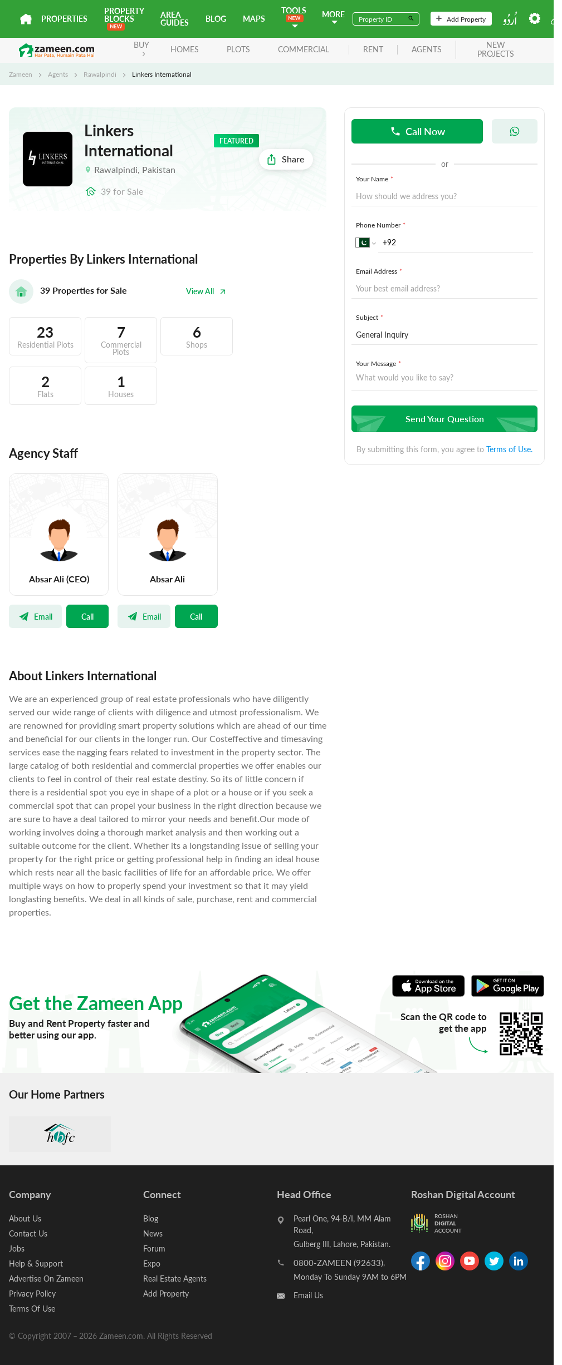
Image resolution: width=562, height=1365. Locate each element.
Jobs (17, 1248)
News (153, 1233)
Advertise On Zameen (46, 1278)
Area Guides (174, 18)
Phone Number (382, 224)
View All (206, 291)
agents (427, 50)
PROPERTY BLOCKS (124, 18)
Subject (370, 317)
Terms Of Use (32, 1308)
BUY (141, 48)
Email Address (380, 271)
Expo (151, 1263)
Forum (154, 1248)
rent (373, 50)
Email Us (308, 1295)
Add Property (461, 18)
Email (35, 616)
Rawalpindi (100, 74)
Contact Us (28, 1233)
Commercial (303, 49)
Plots (238, 49)
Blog (216, 18)
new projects (495, 50)
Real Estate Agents (175, 1278)
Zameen (20, 74)
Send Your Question (443, 418)
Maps (254, 18)
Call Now (417, 131)
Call (87, 616)
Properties (64, 18)
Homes (184, 49)
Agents (58, 74)
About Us (25, 1218)
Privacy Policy (32, 1293)
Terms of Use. (509, 449)
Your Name (375, 178)
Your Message (379, 363)
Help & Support (36, 1263)
